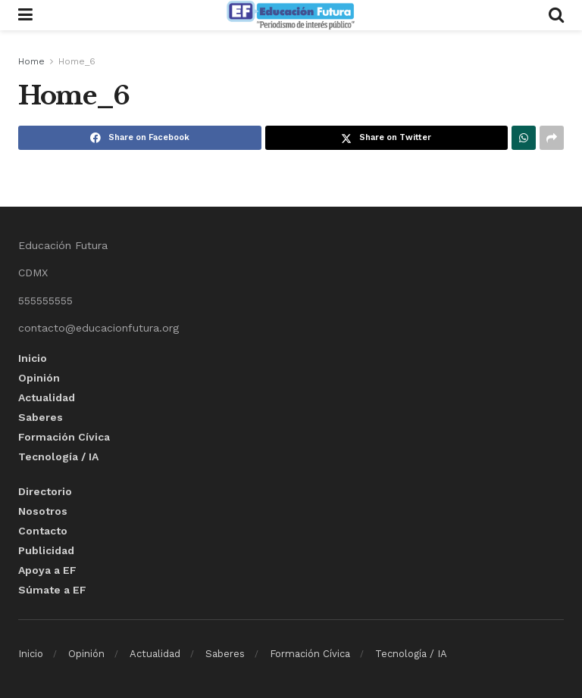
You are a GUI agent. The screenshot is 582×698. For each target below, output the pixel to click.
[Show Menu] (25, 15)
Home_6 (76, 61)
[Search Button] (556, 15)
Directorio (45, 491)
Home (31, 61)
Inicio (32, 358)
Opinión (39, 378)
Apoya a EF (47, 570)
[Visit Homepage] (290, 15)
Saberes (40, 417)
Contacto (42, 531)
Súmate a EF (52, 590)
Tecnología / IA (58, 456)
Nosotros (42, 511)
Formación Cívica (64, 437)
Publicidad (46, 550)
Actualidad (46, 397)
